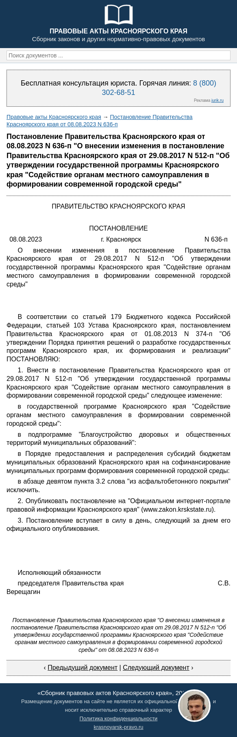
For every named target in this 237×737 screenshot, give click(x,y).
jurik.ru (217, 100)
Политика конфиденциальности (119, 718)
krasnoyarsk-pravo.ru (118, 727)
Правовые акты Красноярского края (54, 117)
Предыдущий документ (82, 667)
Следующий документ (156, 667)
